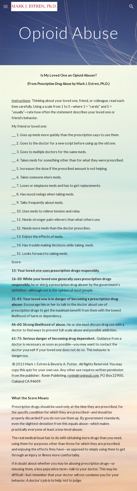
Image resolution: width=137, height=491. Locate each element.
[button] (5, 6)
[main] (68, 33)
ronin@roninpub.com (83, 375)
